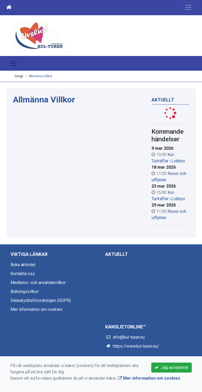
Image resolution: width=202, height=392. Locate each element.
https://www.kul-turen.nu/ (136, 346)
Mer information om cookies (36, 309)
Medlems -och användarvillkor (38, 282)
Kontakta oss (23, 273)
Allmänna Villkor (40, 76)
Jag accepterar (171, 367)
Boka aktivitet (23, 264)
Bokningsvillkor (25, 291)
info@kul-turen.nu (129, 337)
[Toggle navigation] (188, 7)
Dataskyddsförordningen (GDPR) (41, 300)
